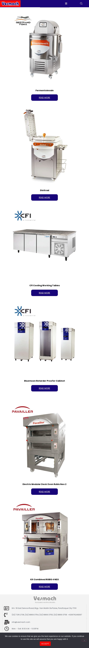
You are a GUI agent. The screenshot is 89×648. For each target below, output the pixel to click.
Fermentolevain (45, 90)
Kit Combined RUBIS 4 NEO (44, 579)
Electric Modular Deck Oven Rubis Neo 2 (44, 484)
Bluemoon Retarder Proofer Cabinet (44, 380)
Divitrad (44, 190)
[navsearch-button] (83, 4)
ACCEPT (45, 644)
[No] (84, 640)
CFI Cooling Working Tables (44, 285)
